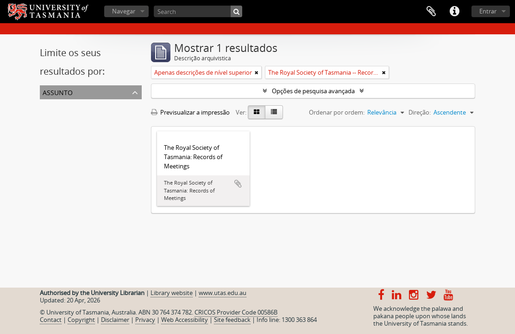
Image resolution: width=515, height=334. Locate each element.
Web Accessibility (184, 319)
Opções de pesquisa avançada (313, 91)
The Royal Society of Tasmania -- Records (97, 116)
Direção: (419, 112)
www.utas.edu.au (222, 293)
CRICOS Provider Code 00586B (236, 312)
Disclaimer (115, 319)
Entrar (487, 11)
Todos (50, 105)
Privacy (145, 319)
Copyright (81, 319)
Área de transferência (431, 11)
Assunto (58, 91)
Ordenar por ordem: (336, 112)
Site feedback (232, 319)
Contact (51, 319)
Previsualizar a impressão (190, 112)
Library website (172, 293)
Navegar (123, 11)
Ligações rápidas (454, 11)
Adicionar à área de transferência (238, 183)
